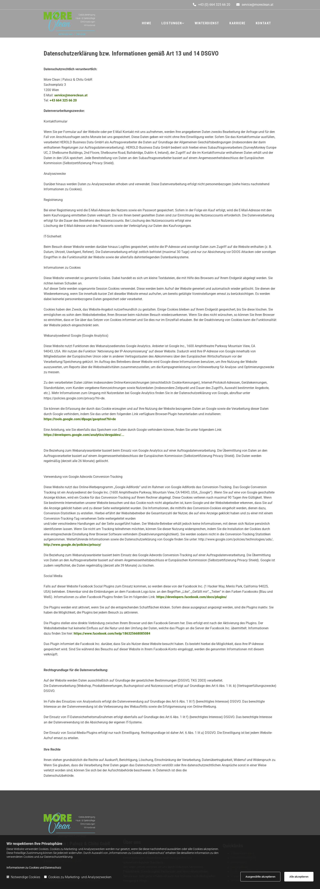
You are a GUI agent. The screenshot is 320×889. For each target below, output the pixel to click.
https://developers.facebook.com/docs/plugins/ (191, 597)
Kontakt (263, 23)
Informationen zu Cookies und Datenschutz (34, 867)
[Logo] (80, 23)
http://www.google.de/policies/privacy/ (72, 545)
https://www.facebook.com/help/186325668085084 (111, 633)
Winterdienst (207, 23)
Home (146, 23)
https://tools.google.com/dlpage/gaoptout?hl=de (80, 419)
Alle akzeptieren (298, 876)
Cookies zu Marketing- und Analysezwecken (77, 877)
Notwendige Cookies (23, 877)
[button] (254, 4)
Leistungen (171, 23)
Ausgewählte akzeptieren (260, 876)
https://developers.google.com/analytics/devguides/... (84, 435)
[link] (173, 23)
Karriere (237, 23)
